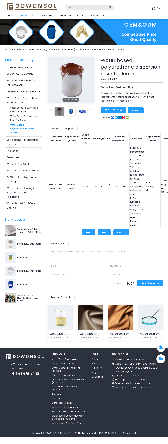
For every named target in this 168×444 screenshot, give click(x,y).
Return (121, 232)
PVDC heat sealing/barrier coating (22, 179)
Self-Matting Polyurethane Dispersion (22, 142)
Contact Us (97, 15)
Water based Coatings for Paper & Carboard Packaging (22, 192)
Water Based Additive (19, 164)
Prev (88, 232)
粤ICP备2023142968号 (109, 437)
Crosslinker (13, 157)
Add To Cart (114, 110)
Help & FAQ (65, 15)
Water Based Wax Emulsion (22, 170)
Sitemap (127, 437)
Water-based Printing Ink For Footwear (21, 83)
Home (11, 15)
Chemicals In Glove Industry (23, 91)
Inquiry (137, 110)
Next (104, 232)
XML (135, 437)
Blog (80, 15)
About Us (46, 15)
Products (28, 15)
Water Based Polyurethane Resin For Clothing (22, 109)
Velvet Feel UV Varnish (19, 74)
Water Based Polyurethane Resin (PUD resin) (52, 49)
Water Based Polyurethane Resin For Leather (101, 49)
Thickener (12, 150)
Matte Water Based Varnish (22, 67)
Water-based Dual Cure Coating (20, 205)
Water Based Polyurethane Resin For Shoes (22, 118)
